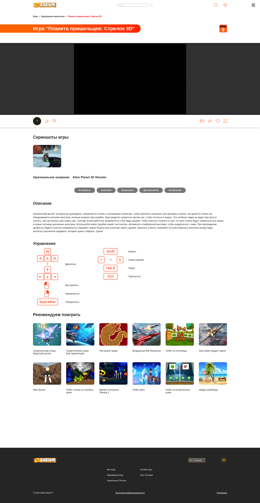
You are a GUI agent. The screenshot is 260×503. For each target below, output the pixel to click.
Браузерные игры (115, 475)
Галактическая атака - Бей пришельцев (80, 369)
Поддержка (222, 493)
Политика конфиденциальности (130, 493)
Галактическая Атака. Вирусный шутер (47, 369)
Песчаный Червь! (113, 367)
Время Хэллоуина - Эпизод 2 (113, 408)
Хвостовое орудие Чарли (213, 367)
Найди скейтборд (213, 406)
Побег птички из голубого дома (80, 408)
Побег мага (146, 406)
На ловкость (84, 220)
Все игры (111, 469)
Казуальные (127, 220)
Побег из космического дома (180, 408)
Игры (35, 16)
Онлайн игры (146, 469)
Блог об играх (146, 475)
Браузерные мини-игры (53, 16)
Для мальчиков (151, 220)
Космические (175, 220)
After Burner (47, 406)
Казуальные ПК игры (116, 480)
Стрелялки (105, 220)
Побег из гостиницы (180, 367)
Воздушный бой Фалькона (146, 367)
